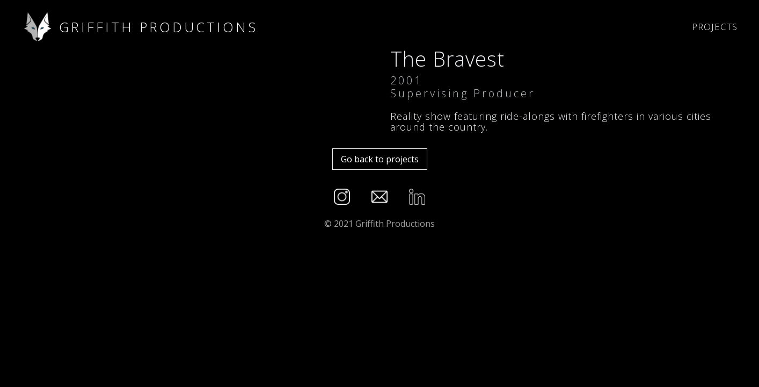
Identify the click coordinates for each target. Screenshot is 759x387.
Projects (715, 26)
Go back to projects (380, 159)
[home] (346, 27)
